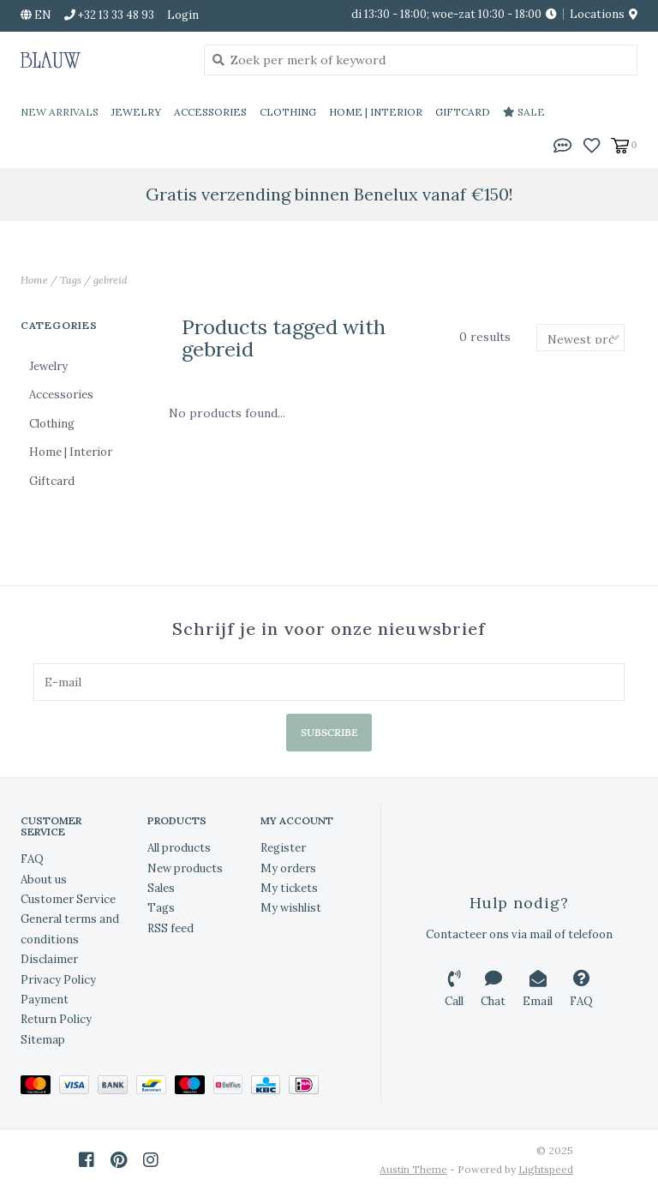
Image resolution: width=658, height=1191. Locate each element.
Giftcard (462, 111)
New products (185, 868)
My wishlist (290, 908)
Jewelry (136, 111)
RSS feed (170, 928)
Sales (161, 888)
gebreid (110, 279)
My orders (288, 868)
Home (34, 279)
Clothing (288, 111)
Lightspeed (545, 1169)
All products (179, 848)
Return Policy (56, 1019)
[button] (562, 144)
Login (183, 15)
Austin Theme (413, 1169)
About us (44, 879)
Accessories (210, 111)
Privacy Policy (58, 980)
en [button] (36, 15)
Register (283, 848)
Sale (524, 111)
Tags (70, 279)
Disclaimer (49, 959)
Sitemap (43, 1039)
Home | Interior (375, 111)
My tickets (289, 888)
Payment (45, 999)
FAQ (32, 859)
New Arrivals (60, 111)
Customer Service (68, 899)
